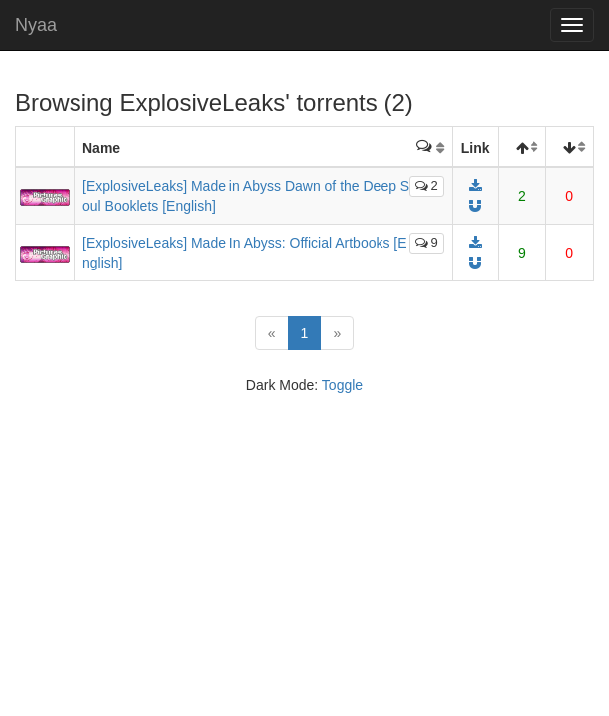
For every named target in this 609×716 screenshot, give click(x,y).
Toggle (342, 385)
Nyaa (36, 25)
